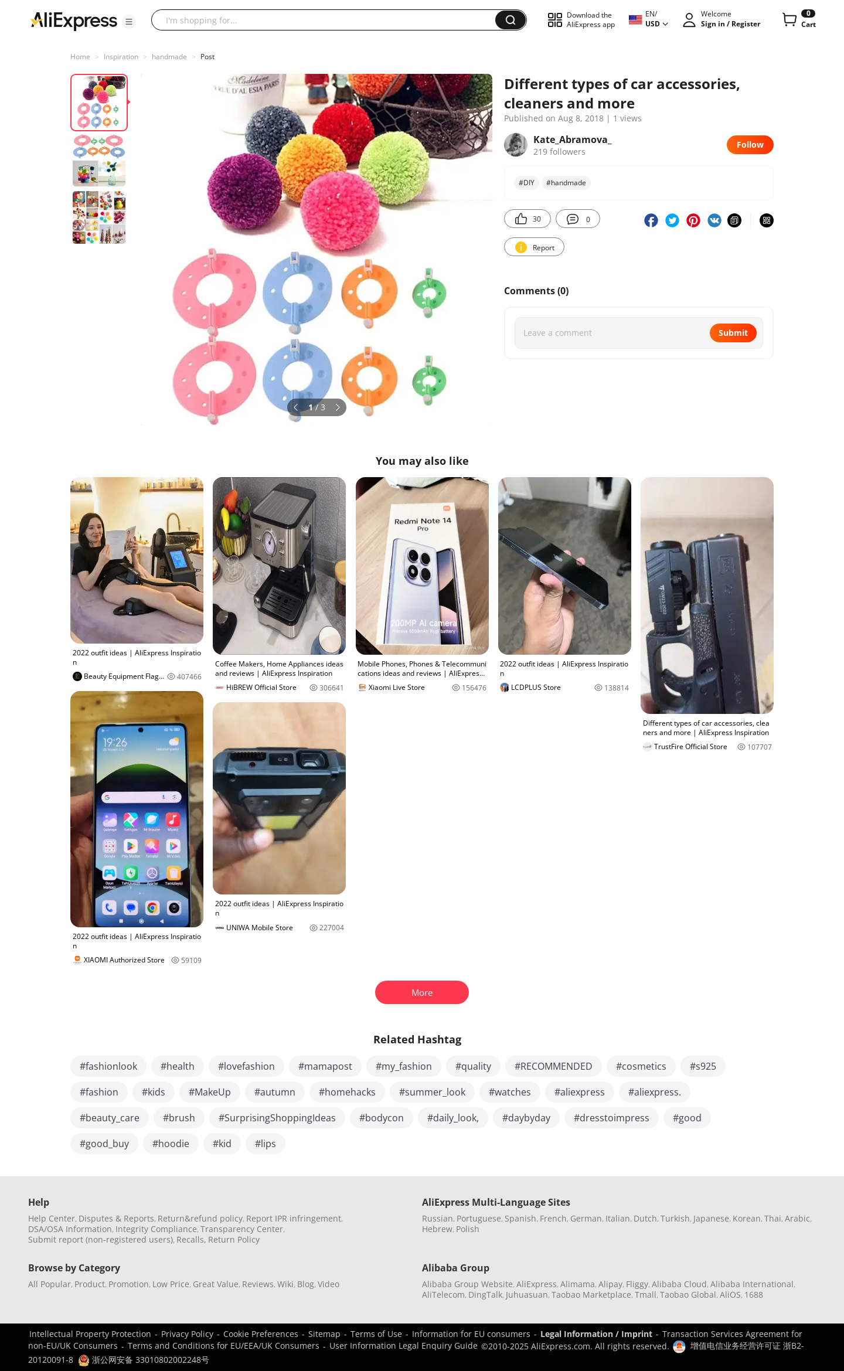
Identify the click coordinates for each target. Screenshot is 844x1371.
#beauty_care (109, 1117)
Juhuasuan (527, 1294)
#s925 (703, 1066)
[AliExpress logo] (74, 20)
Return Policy (234, 1239)
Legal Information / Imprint (596, 1333)
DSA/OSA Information (70, 1228)
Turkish (675, 1218)
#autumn (274, 1092)
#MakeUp (210, 1092)
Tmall (645, 1294)
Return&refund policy (200, 1218)
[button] (129, 22)
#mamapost (325, 1066)
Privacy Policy (187, 1333)
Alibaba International (752, 1284)
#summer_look (432, 1092)
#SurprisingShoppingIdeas (277, 1117)
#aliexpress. (654, 1092)
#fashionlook (108, 1066)
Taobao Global (688, 1294)
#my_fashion (404, 1066)
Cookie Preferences (260, 1333)
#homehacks (347, 1092)
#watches (510, 1092)
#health (178, 1066)
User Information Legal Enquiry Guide (403, 1345)
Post (207, 57)
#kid (222, 1143)
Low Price (170, 1284)
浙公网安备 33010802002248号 (143, 1359)
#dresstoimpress (611, 1117)
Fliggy (637, 1284)
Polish (467, 1228)
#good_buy (104, 1143)
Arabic (797, 1218)
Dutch (645, 1218)
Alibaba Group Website (467, 1284)
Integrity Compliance (156, 1228)
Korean (747, 1218)
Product (89, 1284)
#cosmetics (641, 1066)
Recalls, (191, 1239)
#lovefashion (246, 1066)
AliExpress (536, 1284)
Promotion (128, 1284)
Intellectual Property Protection (90, 1333)
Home (80, 57)
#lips (265, 1143)
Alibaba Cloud (679, 1284)
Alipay (610, 1284)
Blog (305, 1284)
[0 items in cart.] (798, 20)
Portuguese (479, 1218)
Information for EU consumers (471, 1333)
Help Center (51, 1218)
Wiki (285, 1284)
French (553, 1218)
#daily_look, (453, 1117)
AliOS (730, 1294)
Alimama (577, 1284)
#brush (179, 1117)
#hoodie (170, 1143)
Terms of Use (376, 1333)
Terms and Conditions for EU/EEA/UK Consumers (223, 1345)
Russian (437, 1218)
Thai (772, 1218)
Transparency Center (241, 1228)
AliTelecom (443, 1294)
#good (687, 1117)
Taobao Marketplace (591, 1294)
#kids (153, 1092)
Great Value (216, 1284)
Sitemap (324, 1333)
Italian (617, 1218)
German (586, 1218)
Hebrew (437, 1228)
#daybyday (526, 1117)
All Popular (49, 1284)
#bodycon (381, 1117)
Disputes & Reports (116, 1218)
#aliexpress (579, 1092)
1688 (753, 1294)
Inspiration (121, 57)
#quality (473, 1066)
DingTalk (485, 1294)
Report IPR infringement (293, 1218)
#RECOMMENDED (554, 1066)
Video (328, 1284)
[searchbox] (327, 20)
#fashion (99, 1092)
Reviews (258, 1284)
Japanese (711, 1218)
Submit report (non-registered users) (100, 1239)
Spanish (520, 1218)
